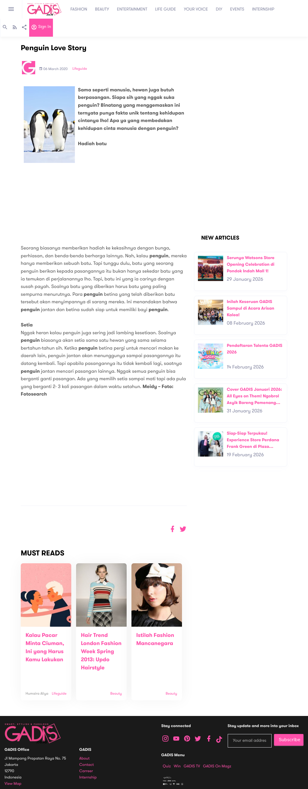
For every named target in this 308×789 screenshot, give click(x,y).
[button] (183, 529)
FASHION (78, 9)
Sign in (41, 27)
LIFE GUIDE (165, 9)
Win (177, 766)
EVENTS (237, 9)
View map (13, 784)
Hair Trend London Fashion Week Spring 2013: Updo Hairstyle (101, 651)
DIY (219, 9)
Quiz (167, 766)
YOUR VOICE (196, 9)
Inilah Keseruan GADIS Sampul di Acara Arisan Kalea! (250, 308)
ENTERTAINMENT (132, 9)
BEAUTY (102, 9)
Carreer (86, 771)
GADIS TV (192, 766)
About (84, 758)
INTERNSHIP (263, 9)
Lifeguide (79, 68)
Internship (88, 777)
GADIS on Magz (217, 766)
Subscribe (289, 739)
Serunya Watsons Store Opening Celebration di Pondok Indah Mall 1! (251, 264)
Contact (86, 765)
